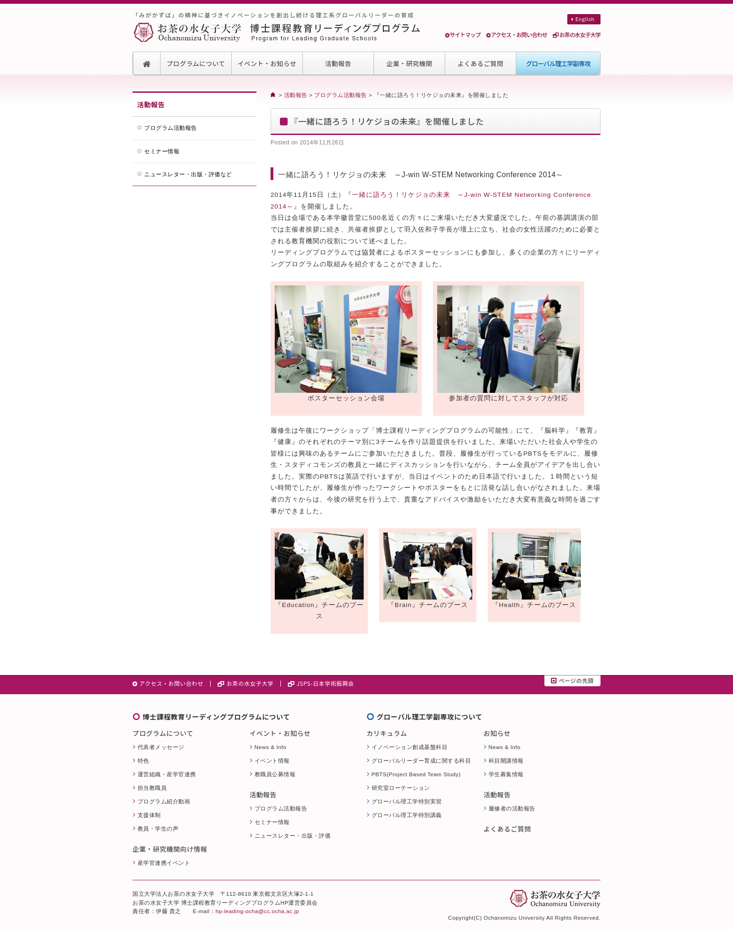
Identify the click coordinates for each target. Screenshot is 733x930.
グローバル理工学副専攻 (558, 63)
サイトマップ (463, 35)
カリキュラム (386, 733)
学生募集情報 (506, 774)
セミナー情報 (161, 151)
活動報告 (338, 63)
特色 (143, 761)
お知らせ (497, 733)
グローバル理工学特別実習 (407, 801)
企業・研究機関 (409, 63)
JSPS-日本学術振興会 (321, 683)
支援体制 (149, 815)
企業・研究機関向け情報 (169, 849)
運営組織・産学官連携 (167, 774)
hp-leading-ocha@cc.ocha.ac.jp (257, 911)
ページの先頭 (572, 680)
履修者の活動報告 (512, 808)
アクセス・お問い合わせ (516, 35)
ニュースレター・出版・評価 (293, 835)
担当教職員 (152, 788)
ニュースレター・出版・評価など (188, 174)
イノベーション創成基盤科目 (410, 747)
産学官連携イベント (164, 863)
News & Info (271, 747)
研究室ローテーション (401, 788)
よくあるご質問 (481, 63)
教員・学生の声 (158, 828)
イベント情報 (272, 761)
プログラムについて (196, 63)
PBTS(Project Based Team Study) (416, 774)
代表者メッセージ (161, 747)
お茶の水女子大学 (577, 35)
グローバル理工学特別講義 (407, 815)
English (583, 18)
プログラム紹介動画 (164, 801)
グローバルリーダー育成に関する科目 (421, 761)
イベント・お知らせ (267, 63)
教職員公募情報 (275, 774)
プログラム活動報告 (340, 95)
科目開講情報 (506, 761)
